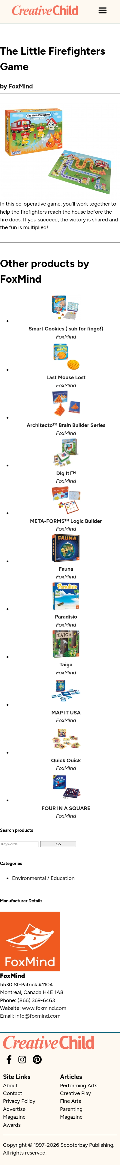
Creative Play (75, 1093)
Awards (12, 1125)
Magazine (14, 1117)
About (10, 1085)
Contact (12, 1093)
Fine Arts (70, 1101)
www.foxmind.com (44, 1008)
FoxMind (21, 86)
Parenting (71, 1109)
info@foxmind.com (37, 1016)
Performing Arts (78, 1085)
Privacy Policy (19, 1101)
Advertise (14, 1109)
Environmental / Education (43, 878)
